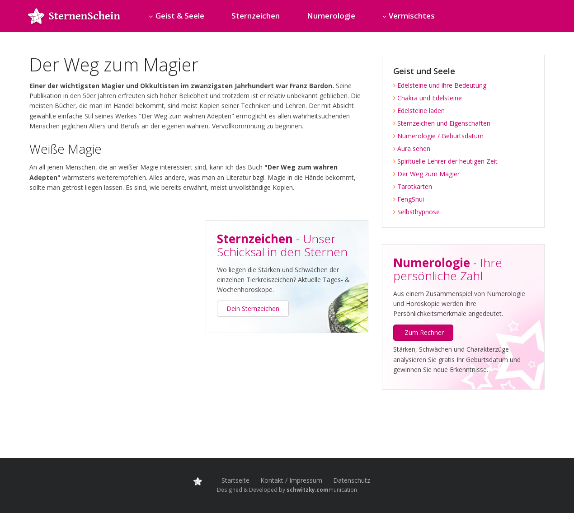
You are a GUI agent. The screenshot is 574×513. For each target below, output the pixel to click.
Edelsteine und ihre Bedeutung (439, 85)
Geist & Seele (179, 15)
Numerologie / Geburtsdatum (438, 136)
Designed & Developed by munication (287, 489)
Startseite (235, 480)
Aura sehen (411, 148)
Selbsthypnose (416, 211)
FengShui (408, 199)
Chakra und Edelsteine (427, 98)
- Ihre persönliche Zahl (447, 269)
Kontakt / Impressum (291, 480)
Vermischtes (412, 15)
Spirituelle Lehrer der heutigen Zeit (445, 161)
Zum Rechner (424, 332)
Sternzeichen (255, 15)
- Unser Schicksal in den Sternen (282, 245)
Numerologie (331, 15)
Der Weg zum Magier (426, 173)
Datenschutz (351, 480)
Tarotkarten (412, 186)
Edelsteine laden (419, 110)
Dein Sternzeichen (252, 308)
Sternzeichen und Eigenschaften (441, 123)
